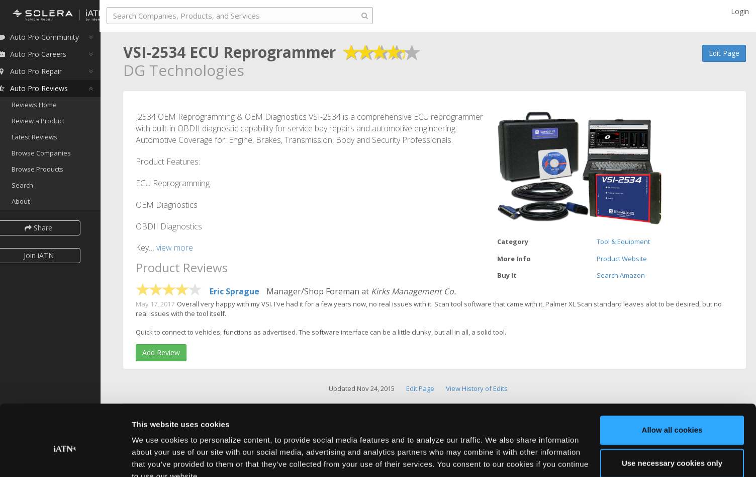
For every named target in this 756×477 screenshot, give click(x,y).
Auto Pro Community (50, 40)
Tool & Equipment (623, 241)
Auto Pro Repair (42, 74)
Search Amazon (621, 275)
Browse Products (50, 172)
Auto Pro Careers (44, 57)
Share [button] (51, 230)
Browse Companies (53, 156)
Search (35, 187)
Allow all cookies (672, 383)
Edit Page (724, 53)
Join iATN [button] (51, 258)
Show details (155, 457)
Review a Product (50, 123)
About (33, 203)
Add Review (161, 352)
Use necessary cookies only (672, 416)
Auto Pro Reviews (45, 91)
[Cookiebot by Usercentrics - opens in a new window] (65, 457)
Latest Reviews (47, 139)
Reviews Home (46, 107)
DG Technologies (183, 70)
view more (174, 247)
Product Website (622, 258)
